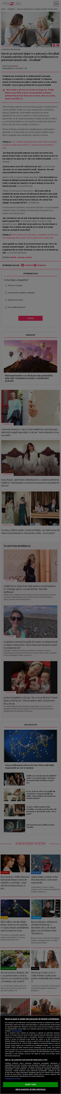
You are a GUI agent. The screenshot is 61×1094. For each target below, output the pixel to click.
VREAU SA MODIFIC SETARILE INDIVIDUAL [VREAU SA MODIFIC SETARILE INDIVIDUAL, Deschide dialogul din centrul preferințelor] (30, 1089)
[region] (30, 1054)
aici (49, 1045)
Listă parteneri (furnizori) (13, 1078)
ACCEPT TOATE (30, 1084)
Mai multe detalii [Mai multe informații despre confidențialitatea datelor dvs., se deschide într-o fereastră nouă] (17, 1031)
